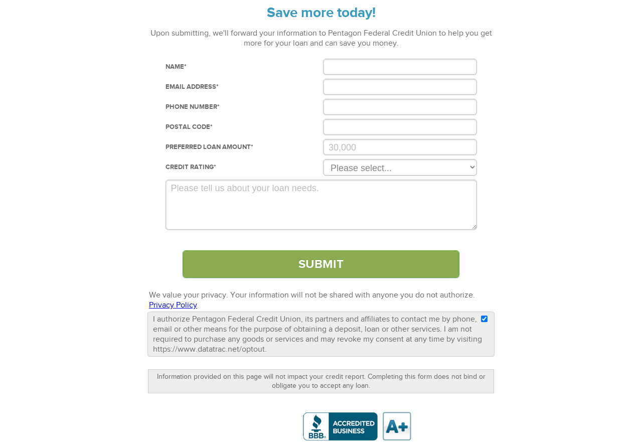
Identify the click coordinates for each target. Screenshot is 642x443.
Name (176, 66)
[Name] (400, 67)
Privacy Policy (173, 305)
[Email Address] (400, 87)
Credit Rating (191, 167)
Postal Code (189, 126)
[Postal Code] (400, 127)
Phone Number (193, 106)
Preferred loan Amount (209, 147)
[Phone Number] (400, 107)
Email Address (192, 86)
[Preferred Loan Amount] (400, 147)
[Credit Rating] (400, 167)
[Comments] (321, 205)
